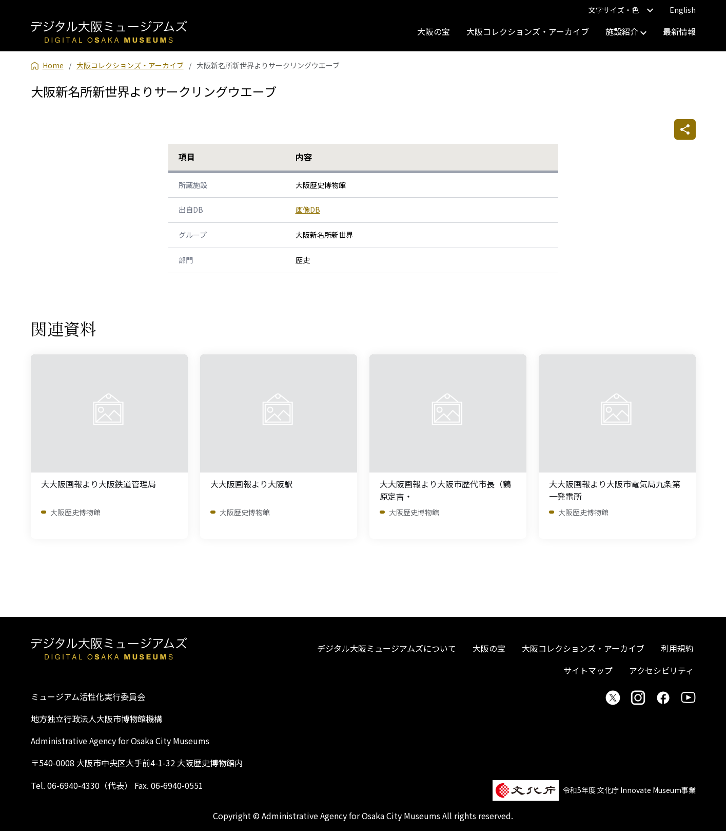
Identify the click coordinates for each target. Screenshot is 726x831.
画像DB (308, 209)
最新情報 (679, 31)
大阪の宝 (433, 31)
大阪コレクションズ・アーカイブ (527, 31)
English (683, 10)
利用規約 (677, 648)
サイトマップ (588, 670)
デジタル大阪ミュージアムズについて (386, 648)
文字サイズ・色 (620, 10)
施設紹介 (625, 31)
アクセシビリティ (661, 670)
